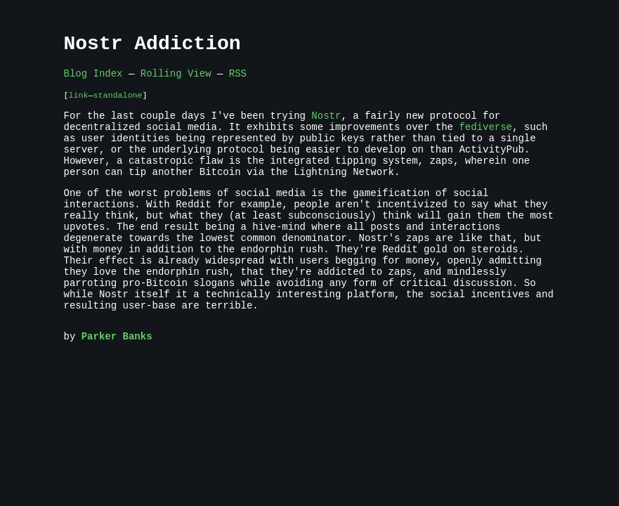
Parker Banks (117, 382)
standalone (117, 103)
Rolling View (176, 79)
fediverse (485, 139)
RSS (238, 79)
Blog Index (93, 79)
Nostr (326, 126)
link (79, 103)
